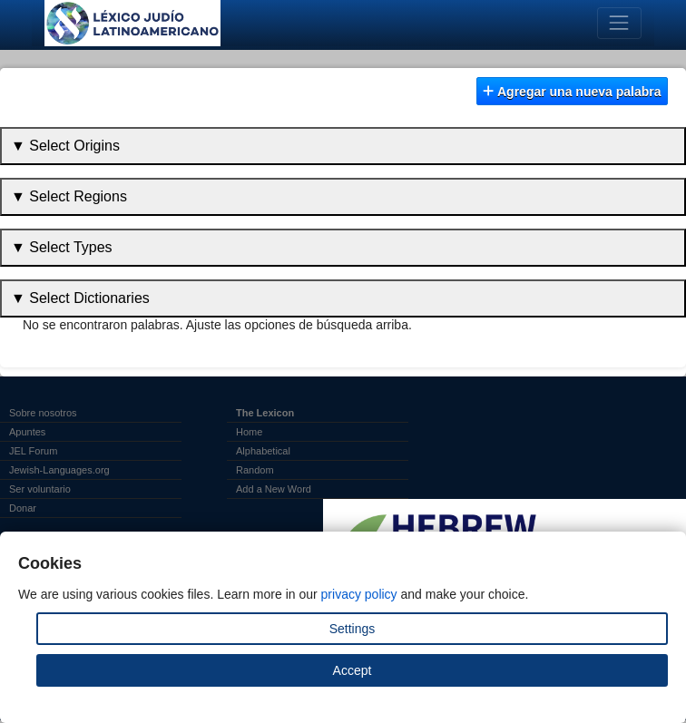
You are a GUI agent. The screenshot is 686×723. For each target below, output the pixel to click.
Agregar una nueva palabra (572, 91)
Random (255, 469)
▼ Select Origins (65, 145)
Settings (352, 628)
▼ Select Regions (69, 196)
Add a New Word (273, 489)
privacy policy (359, 594)
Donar (22, 508)
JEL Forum (33, 450)
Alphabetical (263, 450)
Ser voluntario (40, 489)
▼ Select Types (62, 247)
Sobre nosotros (43, 412)
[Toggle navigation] (619, 23)
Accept (352, 670)
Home (249, 431)
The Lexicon (265, 412)
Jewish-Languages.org (59, 469)
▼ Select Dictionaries (80, 298)
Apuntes (27, 431)
